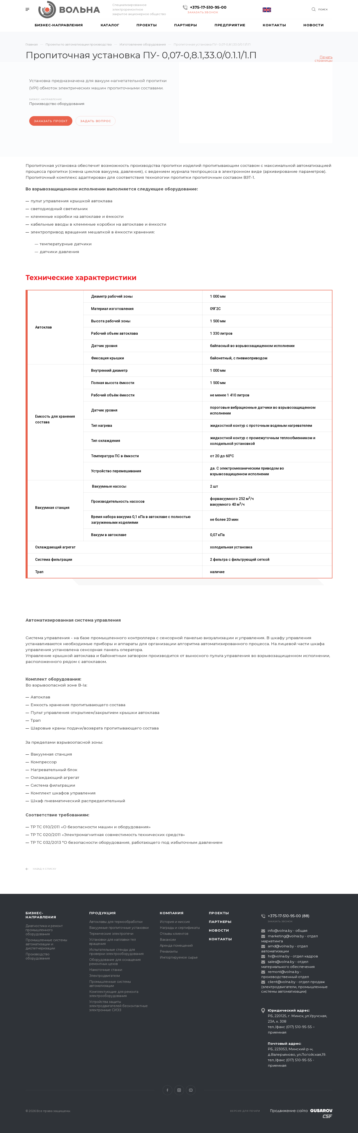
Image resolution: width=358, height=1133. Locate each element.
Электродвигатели (104, 976)
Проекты (219, 913)
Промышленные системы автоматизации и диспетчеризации (46, 944)
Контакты (220, 939)
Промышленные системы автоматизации (110, 984)
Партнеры (220, 921)
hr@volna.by (279, 956)
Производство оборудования (38, 956)
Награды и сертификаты (180, 928)
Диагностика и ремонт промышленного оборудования (44, 930)
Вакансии (168, 940)
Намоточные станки (105, 970)
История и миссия (175, 922)
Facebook (167, 1090)
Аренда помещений (176, 945)
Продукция (102, 913)
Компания (171, 913)
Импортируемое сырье (179, 957)
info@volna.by (280, 930)
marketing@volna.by (286, 936)
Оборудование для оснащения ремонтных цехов (115, 962)
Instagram (179, 1090)
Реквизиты (169, 951)
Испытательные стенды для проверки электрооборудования (116, 952)
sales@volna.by (281, 961)
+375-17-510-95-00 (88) (288, 916)
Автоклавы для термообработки (115, 922)
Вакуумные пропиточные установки (119, 928)
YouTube (191, 1090)
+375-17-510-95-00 (208, 7)
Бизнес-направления (41, 915)
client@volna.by (281, 982)
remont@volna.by (283, 972)
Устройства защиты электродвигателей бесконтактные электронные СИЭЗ (118, 1006)
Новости (219, 930)
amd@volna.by (281, 946)
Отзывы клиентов (174, 934)
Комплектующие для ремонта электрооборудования (113, 994)
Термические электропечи (111, 934)
